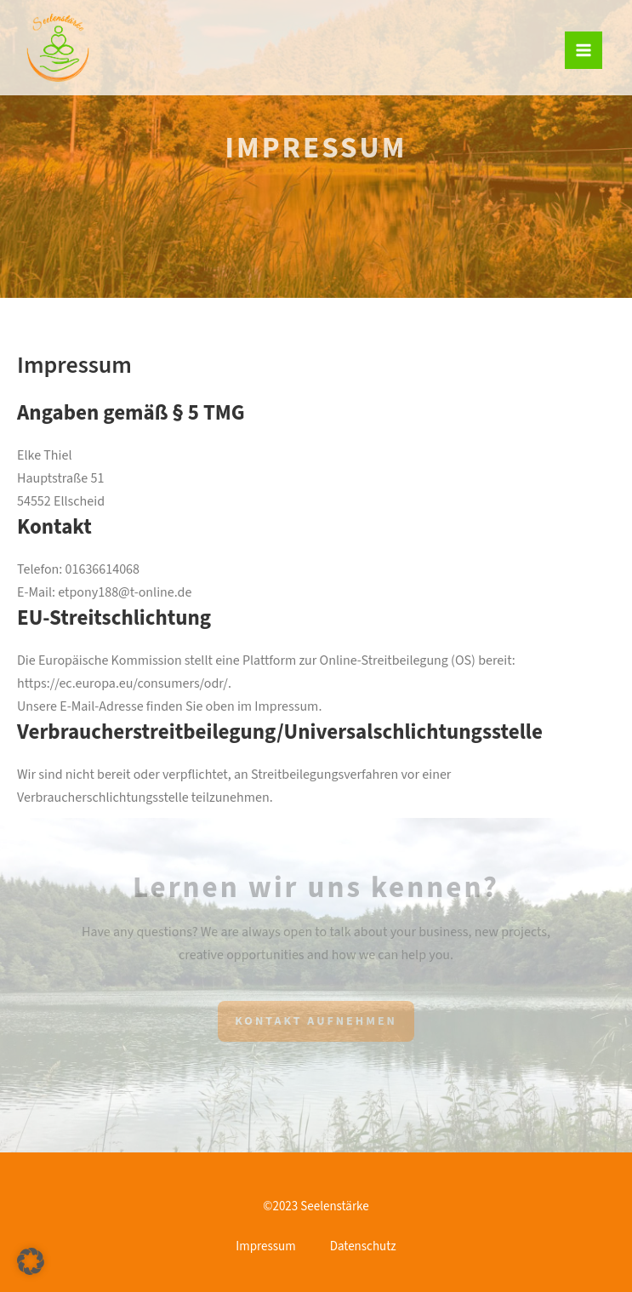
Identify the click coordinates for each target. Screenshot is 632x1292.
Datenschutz (363, 1246)
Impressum (265, 1246)
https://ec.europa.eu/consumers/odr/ (122, 683)
